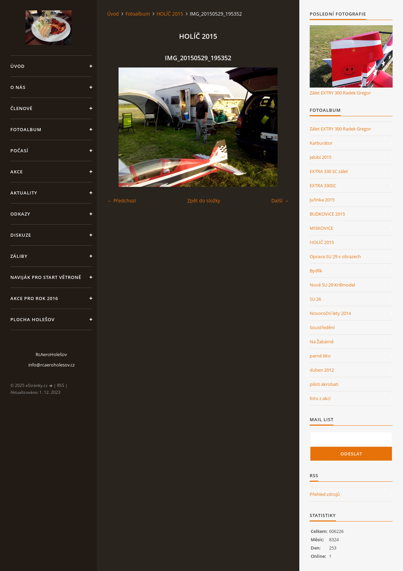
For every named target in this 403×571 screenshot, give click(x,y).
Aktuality (23, 193)
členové (21, 108)
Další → (280, 200)
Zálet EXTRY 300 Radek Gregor (340, 93)
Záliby (19, 256)
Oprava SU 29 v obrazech (335, 256)
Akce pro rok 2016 (34, 298)
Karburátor (321, 143)
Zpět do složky (203, 200)
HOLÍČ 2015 (170, 13)
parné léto (320, 356)
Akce (16, 172)
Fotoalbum (25, 129)
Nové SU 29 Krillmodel (332, 285)
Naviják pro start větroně (45, 277)
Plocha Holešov (32, 319)
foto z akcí (320, 398)
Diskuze (20, 235)
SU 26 (315, 299)
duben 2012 (322, 370)
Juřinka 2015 (322, 200)
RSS (60, 385)
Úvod (17, 66)
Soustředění (322, 327)
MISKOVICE (321, 228)
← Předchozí (121, 200)
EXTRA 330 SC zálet (329, 171)
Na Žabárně (322, 341)
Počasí (19, 150)
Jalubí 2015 (320, 157)
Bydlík (316, 271)
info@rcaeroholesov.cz (51, 365)
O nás (18, 87)
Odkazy (20, 214)
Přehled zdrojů (325, 494)
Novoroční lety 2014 (330, 313)
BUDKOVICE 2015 (327, 214)
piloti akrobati (324, 384)
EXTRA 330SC (323, 185)
